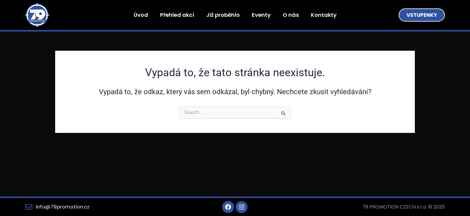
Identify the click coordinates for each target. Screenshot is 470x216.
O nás (291, 15)
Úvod (141, 15)
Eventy (261, 15)
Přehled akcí (177, 15)
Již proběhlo (223, 15)
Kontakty (324, 15)
